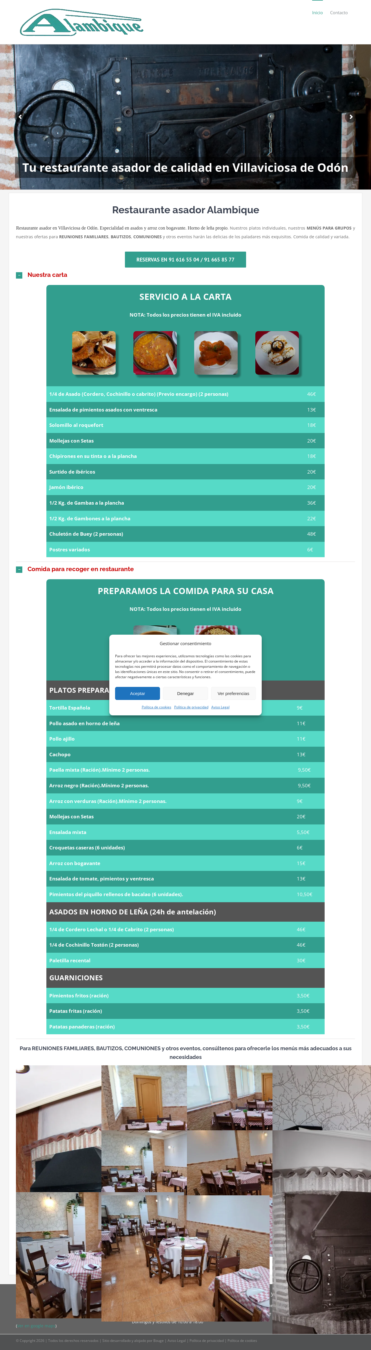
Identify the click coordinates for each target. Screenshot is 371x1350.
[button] (185, 275)
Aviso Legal (220, 707)
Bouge (158, 1340)
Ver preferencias (233, 693)
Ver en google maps (36, 1326)
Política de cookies (156, 707)
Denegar (185, 693)
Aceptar (137, 693)
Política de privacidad (191, 707)
